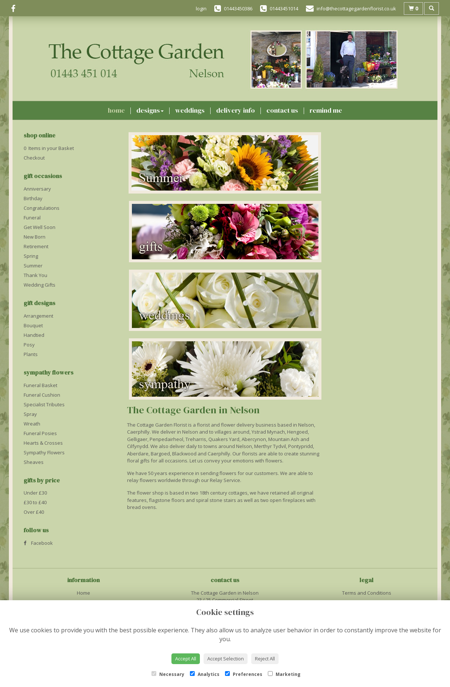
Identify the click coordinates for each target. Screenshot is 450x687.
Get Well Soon (39, 227)
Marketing (284, 674)
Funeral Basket (40, 385)
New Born (34, 236)
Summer (33, 265)
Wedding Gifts (39, 284)
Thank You (35, 275)
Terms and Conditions (366, 592)
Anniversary (37, 188)
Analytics (204, 674)
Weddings (190, 110)
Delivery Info (235, 110)
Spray (30, 414)
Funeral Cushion (42, 395)
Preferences (243, 674)
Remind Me (326, 110)
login (201, 8)
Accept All (185, 658)
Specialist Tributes (44, 404)
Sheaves (34, 462)
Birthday (33, 198)
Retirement (36, 246)
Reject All (265, 658)
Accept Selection (225, 658)
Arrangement (38, 315)
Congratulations (41, 208)
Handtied (34, 335)
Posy (29, 344)
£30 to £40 (35, 502)
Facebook (38, 543)
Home (116, 110)
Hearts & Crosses (43, 443)
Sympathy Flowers (44, 452)
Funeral (32, 217)
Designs (150, 110)
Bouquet (33, 325)
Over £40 (34, 512)
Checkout (34, 157)
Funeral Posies (40, 433)
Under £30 (35, 492)
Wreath (32, 423)
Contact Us (282, 110)
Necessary (167, 674)
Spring (31, 256)
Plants (31, 354)
